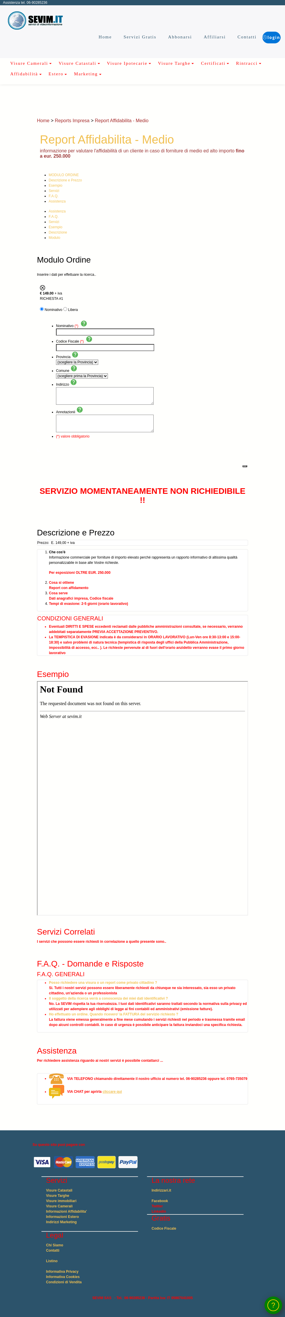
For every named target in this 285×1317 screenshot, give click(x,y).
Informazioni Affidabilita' (66, 1211)
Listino (51, 1261)
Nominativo (53, 310)
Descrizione (58, 232)
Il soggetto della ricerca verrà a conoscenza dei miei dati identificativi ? (108, 998)
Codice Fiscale (164, 1228)
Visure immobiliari (61, 1201)
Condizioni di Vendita (64, 1282)
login (264, 36)
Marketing (86, 73)
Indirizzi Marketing (61, 1222)
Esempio (55, 185)
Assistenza (57, 201)
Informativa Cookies (63, 1277)
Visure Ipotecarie (127, 63)
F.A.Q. (53, 196)
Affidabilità (24, 73)
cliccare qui (112, 1092)
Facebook (160, 1201)
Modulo (54, 238)
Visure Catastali (77, 63)
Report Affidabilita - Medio (121, 120)
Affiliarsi (200, 36)
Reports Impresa (72, 120)
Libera (73, 310)
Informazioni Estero (62, 1217)
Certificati (213, 63)
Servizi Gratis (124, 36)
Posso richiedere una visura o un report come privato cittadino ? (103, 983)
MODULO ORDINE (64, 175)
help (83, 323)
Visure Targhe (174, 63)
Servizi (54, 191)
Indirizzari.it (161, 1190)
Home (90, 36)
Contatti (232, 36)
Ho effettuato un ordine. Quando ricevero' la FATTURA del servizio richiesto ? (113, 1014)
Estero (56, 73)
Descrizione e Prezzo (65, 180)
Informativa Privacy (62, 1272)
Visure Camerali (29, 63)
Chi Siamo (54, 1245)
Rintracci (247, 63)
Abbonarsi (165, 36)
